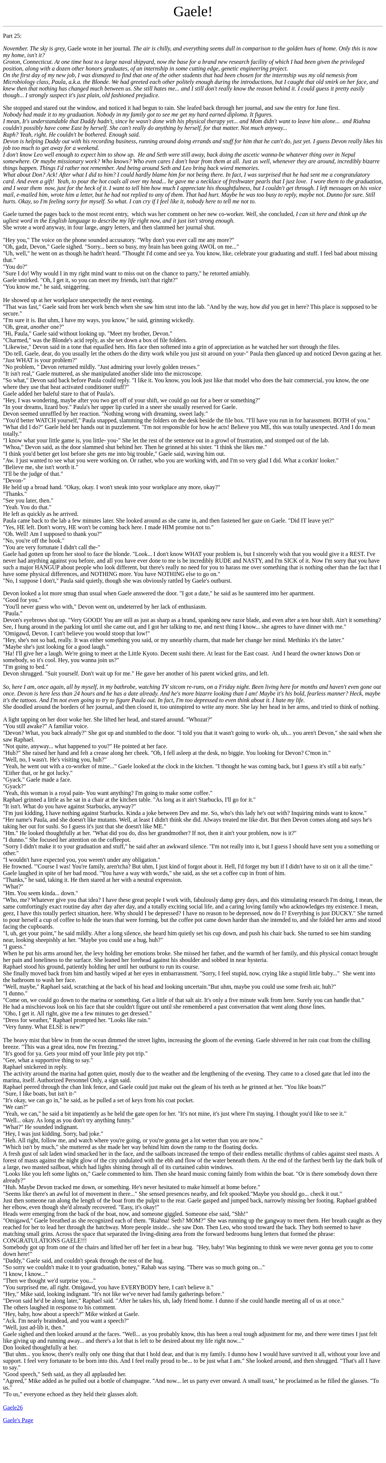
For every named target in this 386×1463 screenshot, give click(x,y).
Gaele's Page (18, 1420)
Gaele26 (13, 1407)
